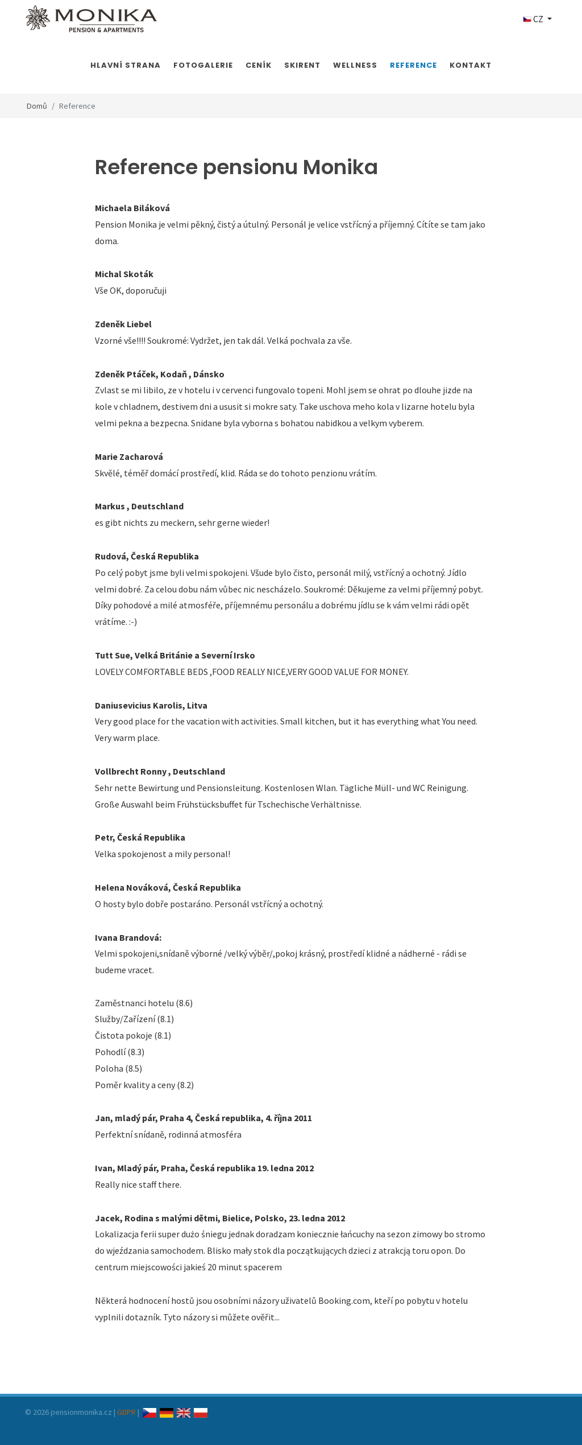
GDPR (126, 1412)
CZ (534, 18)
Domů (37, 106)
